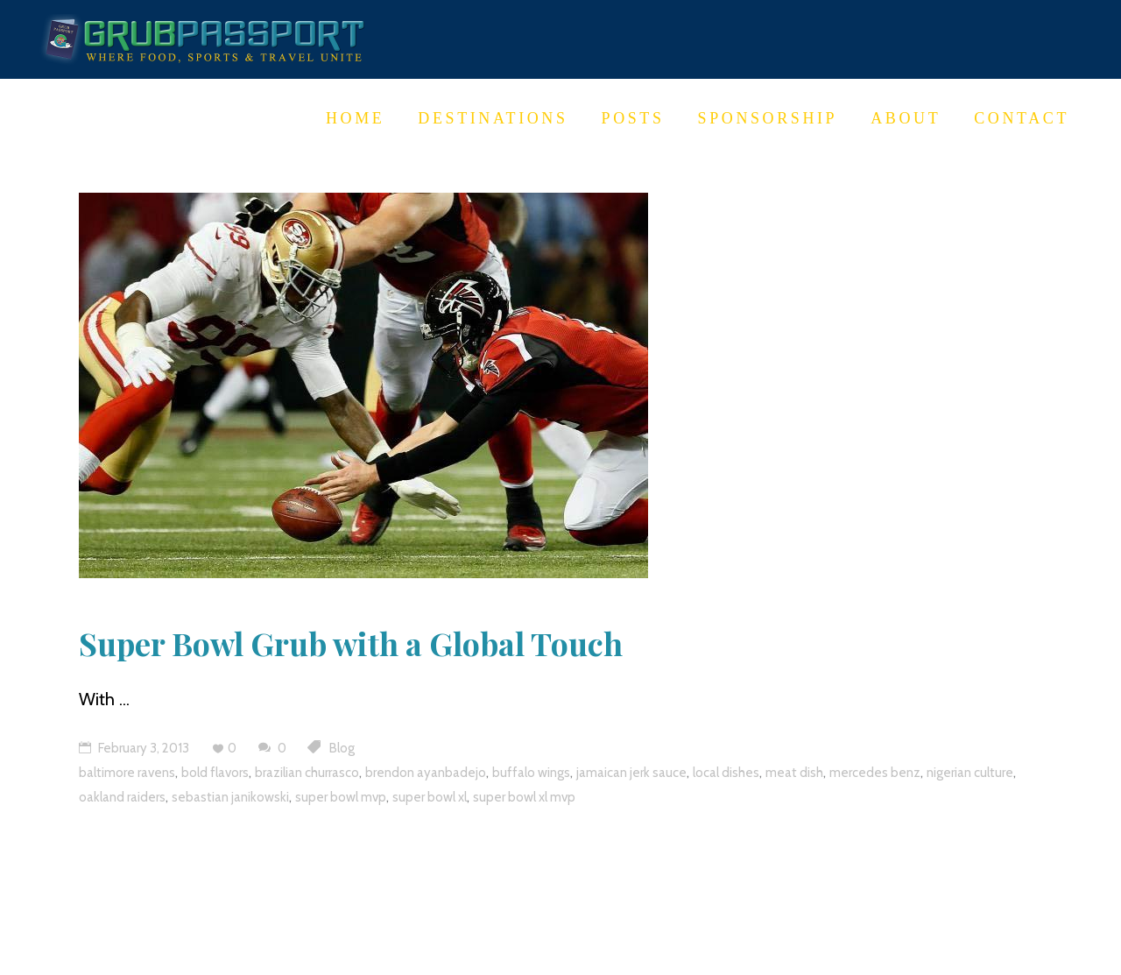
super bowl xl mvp (524, 797)
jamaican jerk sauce (631, 773)
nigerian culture (970, 773)
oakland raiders (122, 797)
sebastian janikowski (230, 797)
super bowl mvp (340, 797)
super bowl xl (429, 797)
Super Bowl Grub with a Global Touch (351, 643)
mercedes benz (874, 773)
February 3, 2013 (134, 748)
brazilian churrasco (307, 773)
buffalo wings (531, 773)
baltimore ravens (127, 773)
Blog (342, 748)
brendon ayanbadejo (425, 773)
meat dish (794, 773)
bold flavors (215, 773)
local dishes (726, 773)
